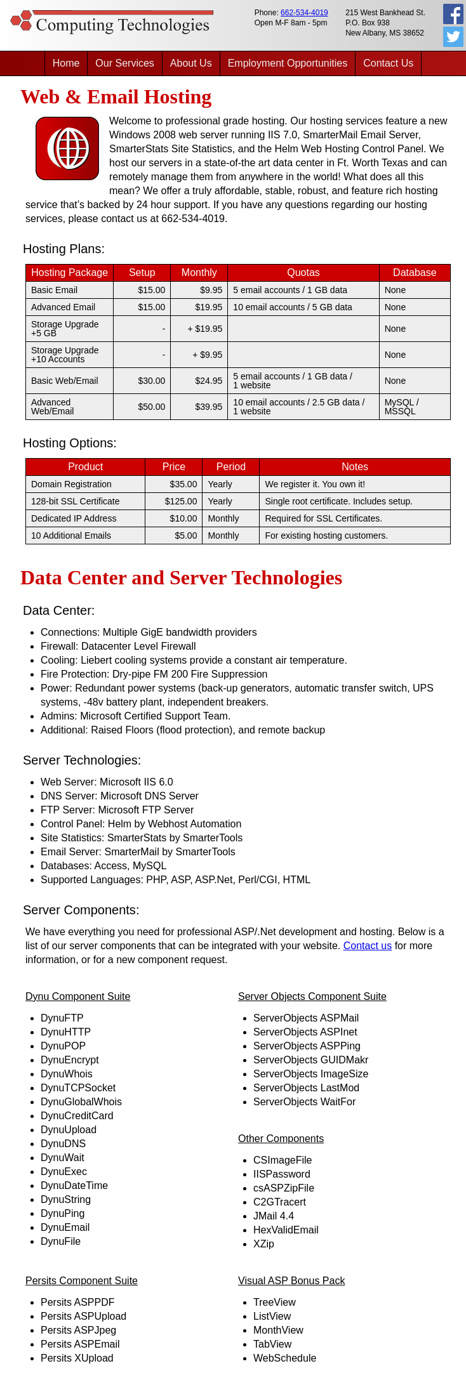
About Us (191, 63)
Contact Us (388, 63)
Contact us (367, 945)
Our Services (124, 63)
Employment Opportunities (288, 63)
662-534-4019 (304, 12)
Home (66, 63)
